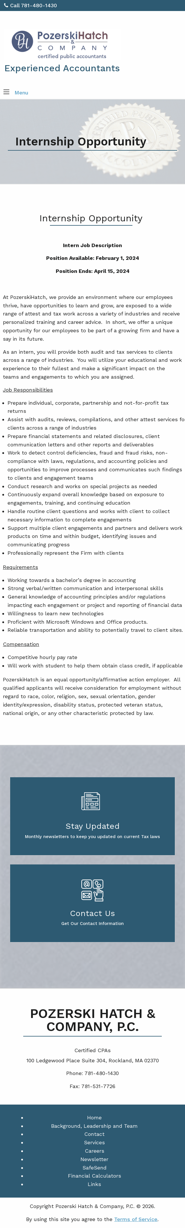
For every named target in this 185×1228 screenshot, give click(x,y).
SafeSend (94, 1168)
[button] (6, 92)
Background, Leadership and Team (94, 1126)
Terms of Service (135, 1219)
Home (94, 1117)
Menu (21, 93)
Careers (94, 1151)
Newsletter (94, 1159)
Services (94, 1142)
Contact (94, 1134)
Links (94, 1184)
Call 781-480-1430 (30, 5)
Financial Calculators (94, 1176)
